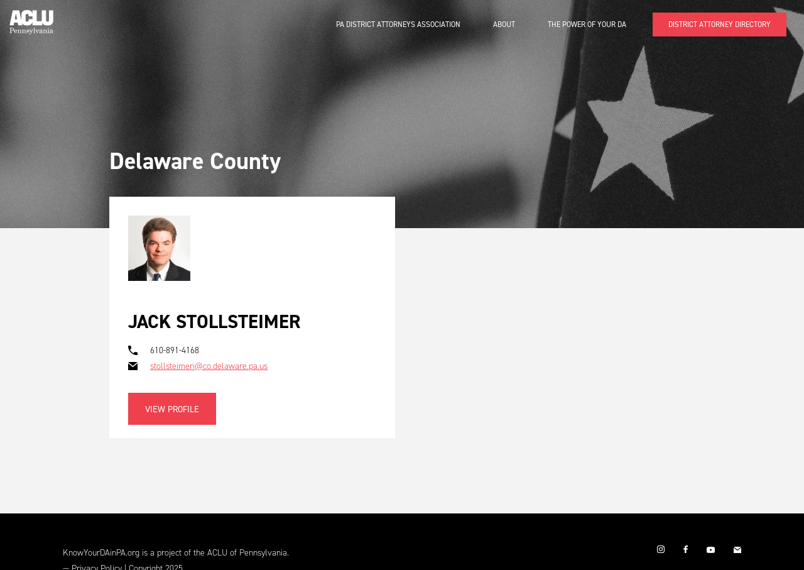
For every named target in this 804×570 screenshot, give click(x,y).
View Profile (172, 409)
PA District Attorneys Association (398, 24)
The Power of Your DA (587, 24)
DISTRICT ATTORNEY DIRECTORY (719, 24)
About (504, 24)
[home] (31, 17)
